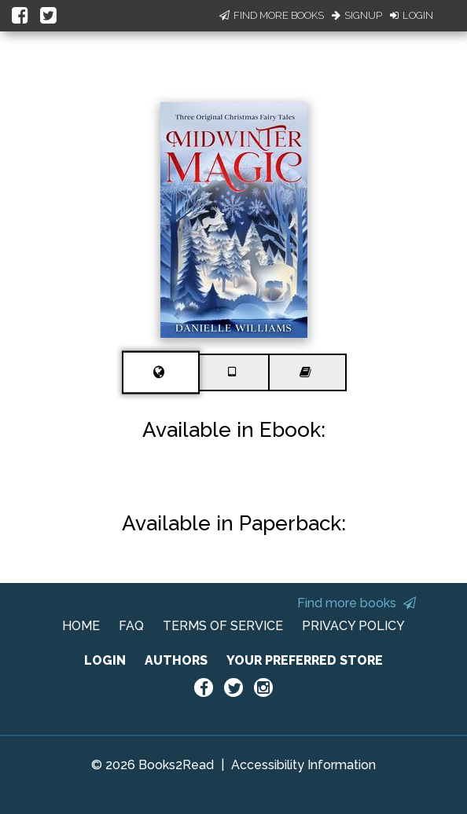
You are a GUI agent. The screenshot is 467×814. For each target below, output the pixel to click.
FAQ (131, 625)
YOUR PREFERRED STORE (304, 660)
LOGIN (105, 660)
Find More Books (271, 15)
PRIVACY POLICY (353, 625)
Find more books (356, 603)
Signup (357, 15)
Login (411, 15)
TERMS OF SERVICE (223, 625)
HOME (81, 625)
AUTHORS (176, 660)
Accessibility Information (303, 764)
